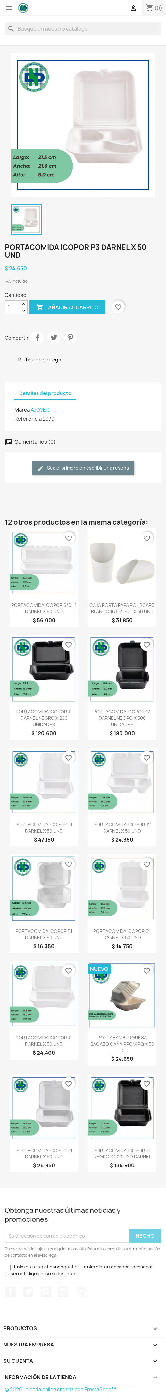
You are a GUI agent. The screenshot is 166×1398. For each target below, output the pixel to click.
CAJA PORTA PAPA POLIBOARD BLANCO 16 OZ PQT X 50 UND (122, 608)
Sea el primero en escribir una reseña (83, 468)
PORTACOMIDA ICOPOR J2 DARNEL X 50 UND (122, 828)
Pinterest (70, 337)
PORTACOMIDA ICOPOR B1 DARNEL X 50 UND (43, 934)
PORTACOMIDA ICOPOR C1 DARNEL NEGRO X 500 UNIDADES (122, 718)
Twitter (28, 1292)
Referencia (28, 419)
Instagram (63, 1292)
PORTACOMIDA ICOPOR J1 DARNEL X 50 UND (44, 1041)
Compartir (37, 337)
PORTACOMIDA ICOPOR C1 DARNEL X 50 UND (122, 934)
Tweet (53, 337)
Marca (22, 410)
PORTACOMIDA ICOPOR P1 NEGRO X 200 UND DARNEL (122, 1154)
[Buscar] (83, 28)
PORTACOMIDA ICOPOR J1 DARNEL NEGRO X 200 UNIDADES (44, 718)
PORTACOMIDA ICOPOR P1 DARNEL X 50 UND (43, 1154)
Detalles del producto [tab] (45, 393)
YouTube (46, 1292)
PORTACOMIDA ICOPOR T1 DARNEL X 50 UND (43, 828)
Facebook (10, 1292)
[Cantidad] (12, 307)
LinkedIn (81, 1292)
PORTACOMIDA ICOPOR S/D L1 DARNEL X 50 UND (44, 608)
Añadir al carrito (67, 307)
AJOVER (40, 410)
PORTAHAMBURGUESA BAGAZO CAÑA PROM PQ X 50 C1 (122, 1044)
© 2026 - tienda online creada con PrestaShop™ (60, 1389)
